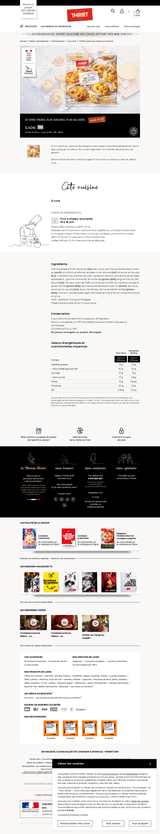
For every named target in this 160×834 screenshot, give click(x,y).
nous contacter (95, 468)
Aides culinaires (32, 683)
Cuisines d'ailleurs (118, 676)
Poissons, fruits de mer (51, 679)
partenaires (132, 774)
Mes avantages (132, 26)
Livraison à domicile (117, 661)
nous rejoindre (127, 468)
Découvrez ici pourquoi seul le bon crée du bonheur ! (33, 478)
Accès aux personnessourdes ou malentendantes (95, 504)
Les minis (71, 41)
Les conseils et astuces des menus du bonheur (59, 698)
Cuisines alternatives (119, 683)
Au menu (28, 698)
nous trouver (64, 468)
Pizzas (104, 676)
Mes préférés (112, 26)
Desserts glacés (65, 683)
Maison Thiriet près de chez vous (64, 477)
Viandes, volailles (72, 679)
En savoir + (81, 709)
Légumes (87, 679)
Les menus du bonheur (56, 26)
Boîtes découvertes (48, 686)
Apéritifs (49, 676)
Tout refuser (113, 823)
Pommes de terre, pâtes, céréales (110, 679)
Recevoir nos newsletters (63, 558)
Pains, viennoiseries (39, 41)
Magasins (77, 661)
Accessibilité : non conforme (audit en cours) (43, 766)
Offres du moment (33, 676)
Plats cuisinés (30, 679)
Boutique (64, 686)
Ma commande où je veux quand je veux (64, 485)
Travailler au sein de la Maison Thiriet (126, 477)
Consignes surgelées (95, 661)
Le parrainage (31, 665)
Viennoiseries (57, 41)
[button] (122, 11)
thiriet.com (35, 759)
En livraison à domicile (35, 661)
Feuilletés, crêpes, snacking (86, 676)
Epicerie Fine (30, 686)
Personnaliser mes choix (75, 823)
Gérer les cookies (139, 801)
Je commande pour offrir (85, 665)
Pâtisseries (80, 683)
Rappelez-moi (95, 492)
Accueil (23, 41)
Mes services (93, 26)
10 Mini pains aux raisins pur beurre (96, 41)
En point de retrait (57, 661)
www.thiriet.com (110, 774)
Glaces (52, 683)
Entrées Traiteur (63, 676)
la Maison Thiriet (33, 468)
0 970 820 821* (95, 478)
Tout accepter (140, 823)
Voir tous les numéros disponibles (36, 602)
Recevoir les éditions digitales (34, 558)
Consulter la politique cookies (73, 814)
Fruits (44, 683)
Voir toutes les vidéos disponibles (36, 646)
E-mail (95, 497)
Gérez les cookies (35, 762)
